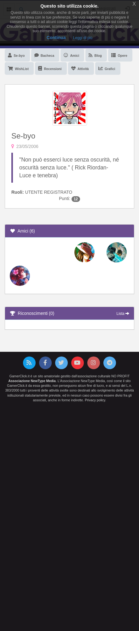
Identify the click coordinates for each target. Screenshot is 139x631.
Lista (123, 313)
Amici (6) (22, 230)
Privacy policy (95, 400)
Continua (56, 37)
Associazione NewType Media (32, 381)
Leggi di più (82, 38)
